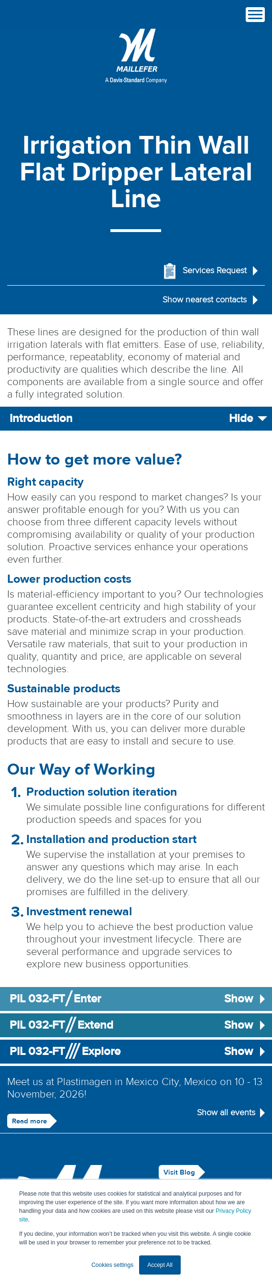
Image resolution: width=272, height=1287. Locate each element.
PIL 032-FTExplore (136, 1052)
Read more (29, 1121)
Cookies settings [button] (112, 1265)
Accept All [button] (160, 1265)
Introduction (136, 419)
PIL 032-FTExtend (136, 1025)
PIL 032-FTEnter (136, 999)
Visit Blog (179, 1172)
